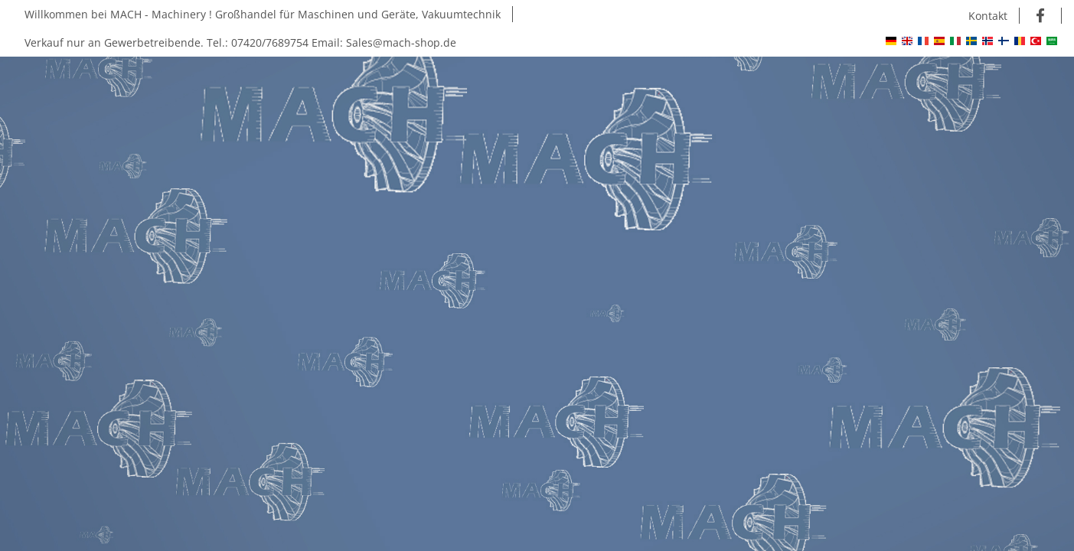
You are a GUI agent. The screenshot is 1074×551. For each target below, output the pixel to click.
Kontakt (987, 15)
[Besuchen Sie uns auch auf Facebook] (1041, 16)
